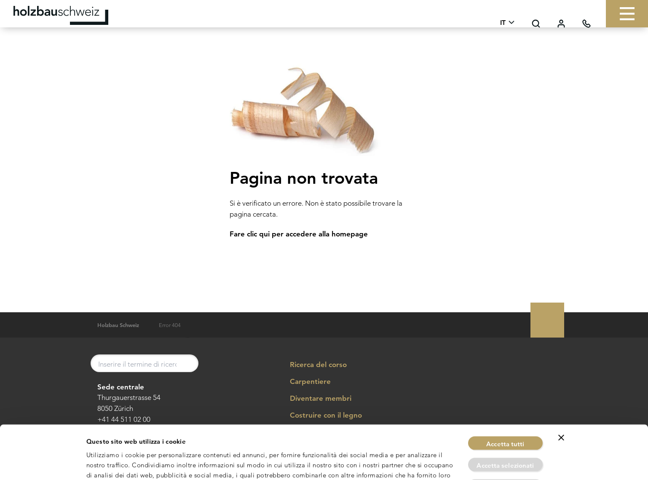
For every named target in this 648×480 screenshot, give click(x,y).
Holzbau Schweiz (118, 325)
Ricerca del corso (312, 365)
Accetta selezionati (505, 417)
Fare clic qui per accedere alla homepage (299, 234)
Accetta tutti (505, 395)
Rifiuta (505, 438)
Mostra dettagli (417, 463)
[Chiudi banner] (561, 389)
